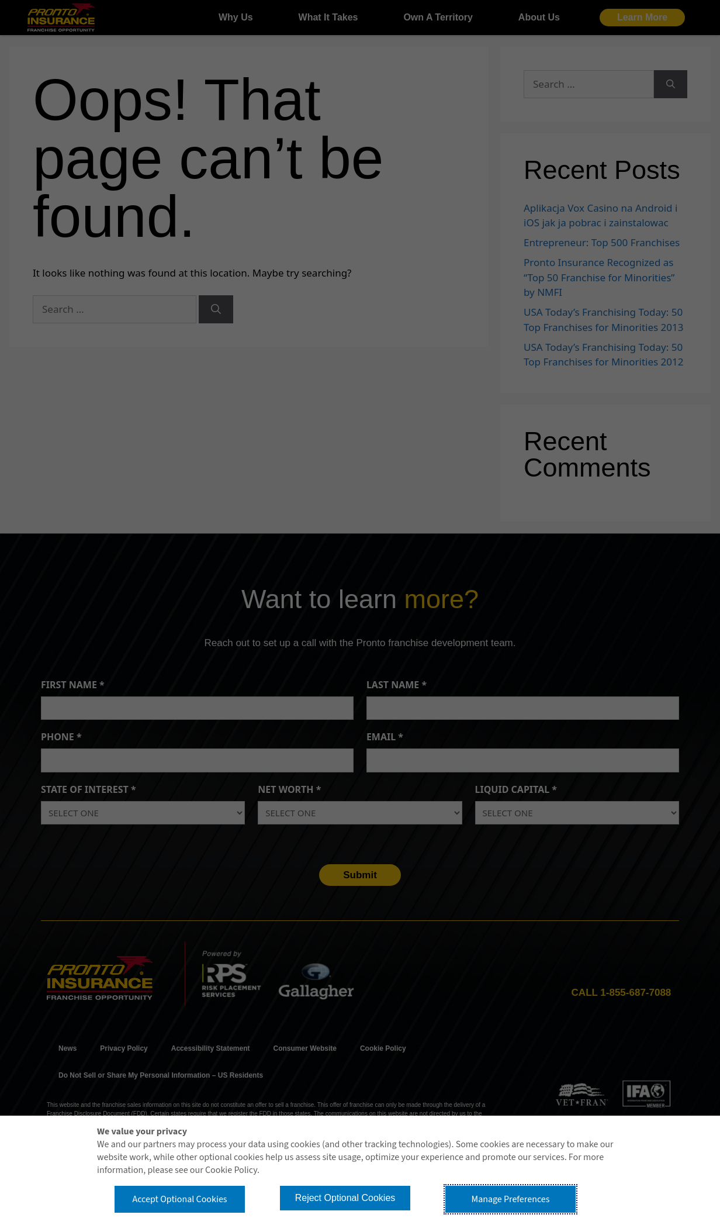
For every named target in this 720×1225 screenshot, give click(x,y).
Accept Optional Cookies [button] (179, 1199)
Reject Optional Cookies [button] (345, 1198)
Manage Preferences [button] (511, 1199)
